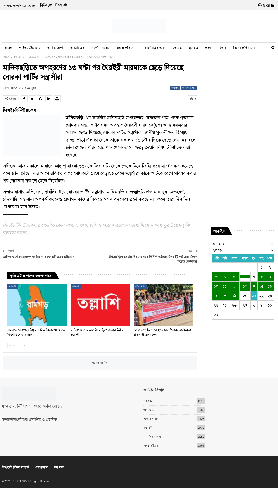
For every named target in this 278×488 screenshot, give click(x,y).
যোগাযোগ (41, 467)
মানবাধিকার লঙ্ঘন (189, 87)
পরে (22, 345)
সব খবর (147, 401)
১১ (225, 286)
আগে (12, 345)
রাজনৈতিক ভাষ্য (155, 48)
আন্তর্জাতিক (77, 48)
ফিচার (222, 48)
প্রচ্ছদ (8, 48)
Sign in (266, 5)
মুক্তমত (193, 48)
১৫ (261, 286)
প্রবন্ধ (208, 48)
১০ (216, 286)
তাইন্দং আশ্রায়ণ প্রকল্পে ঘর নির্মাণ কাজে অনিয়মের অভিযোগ (38, 257)
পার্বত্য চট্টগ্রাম (28, 48)
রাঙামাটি (147, 428)
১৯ (234, 295)
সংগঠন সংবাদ (101, 48)
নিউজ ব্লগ (46, 5)
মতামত (177, 48)
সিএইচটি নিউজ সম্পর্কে (15, 467)
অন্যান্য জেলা (55, 48)
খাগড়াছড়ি (175, 87)
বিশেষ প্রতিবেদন (244, 48)
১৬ (270, 286)
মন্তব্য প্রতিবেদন (127, 48)
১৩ (245, 286)
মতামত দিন (100, 363)
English (61, 5)
